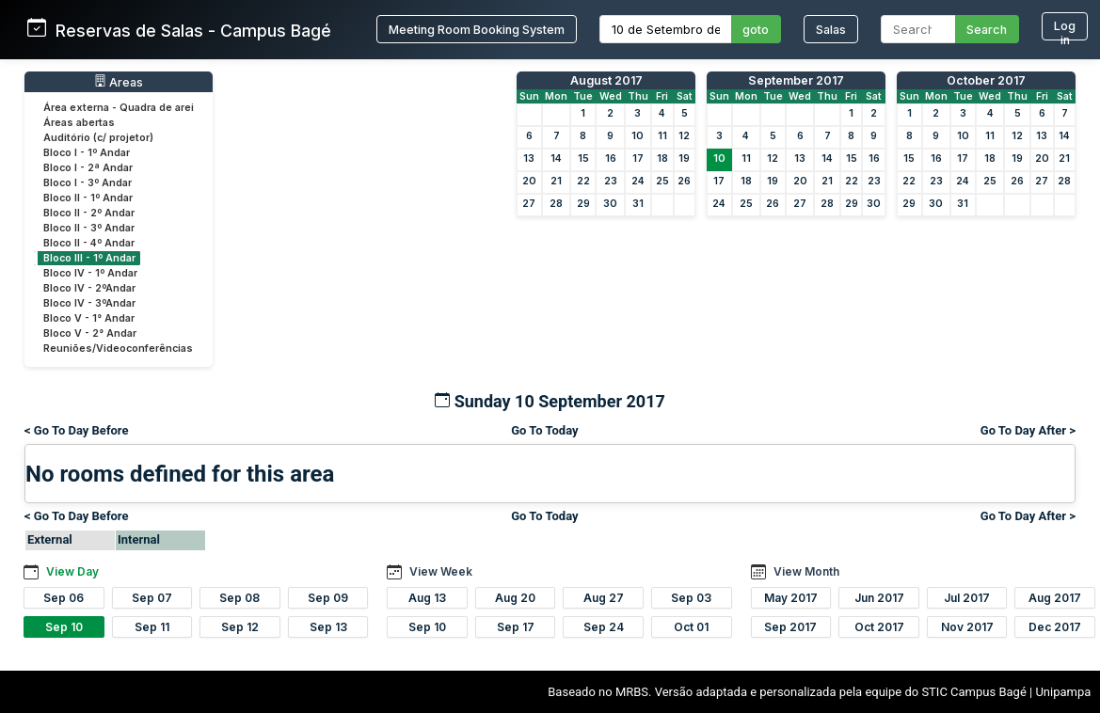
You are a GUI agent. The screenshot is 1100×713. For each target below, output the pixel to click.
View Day (72, 571)
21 (556, 181)
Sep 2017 (790, 627)
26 (684, 181)
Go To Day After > (1028, 430)
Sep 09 (328, 598)
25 (662, 181)
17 (638, 158)
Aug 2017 (1054, 598)
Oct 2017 (879, 627)
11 (662, 136)
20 (529, 181)
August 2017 (606, 80)
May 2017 (791, 598)
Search (986, 30)
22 (583, 181)
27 (528, 204)
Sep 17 (515, 627)
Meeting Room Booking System (477, 30)
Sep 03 (691, 598)
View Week (440, 571)
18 (662, 158)
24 (638, 181)
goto (755, 30)
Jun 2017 (879, 598)
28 (556, 204)
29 (583, 204)
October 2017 (986, 80)
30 (610, 204)
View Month (806, 571)
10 (637, 136)
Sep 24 (603, 627)
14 (556, 158)
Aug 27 (603, 598)
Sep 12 (240, 627)
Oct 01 (691, 627)
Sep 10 (64, 627)
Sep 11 (152, 627)
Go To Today (544, 430)
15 (583, 158)
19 (684, 158)
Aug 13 (427, 598)
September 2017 (796, 80)
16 (610, 158)
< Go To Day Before (76, 430)
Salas (831, 30)
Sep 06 (63, 598)
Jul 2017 (967, 598)
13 (528, 158)
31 (638, 204)
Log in (1065, 29)
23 (610, 181)
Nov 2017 (967, 627)
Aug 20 (515, 598)
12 (684, 136)
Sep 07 (152, 598)
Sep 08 (239, 598)
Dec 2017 (1054, 627)
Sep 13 (328, 627)
